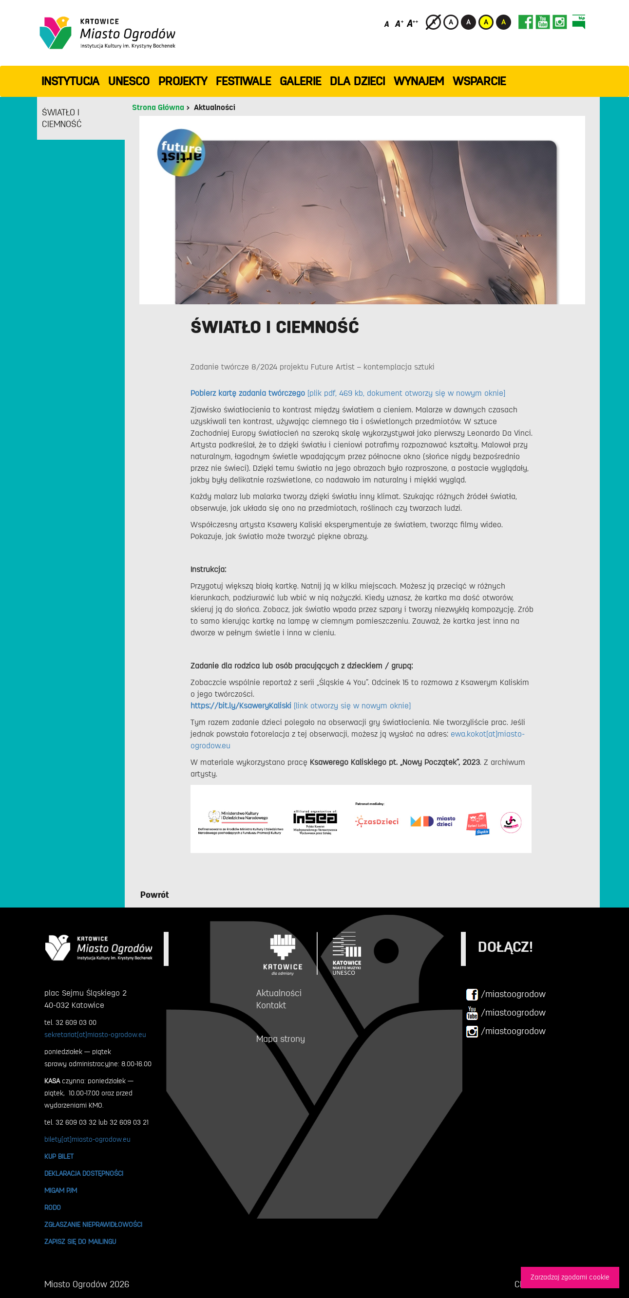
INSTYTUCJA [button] (70, 81)
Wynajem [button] (419, 81)
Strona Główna (158, 107)
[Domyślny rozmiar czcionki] (387, 23)
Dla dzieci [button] (357, 81)
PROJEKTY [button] (182, 81)
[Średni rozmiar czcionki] (399, 23)
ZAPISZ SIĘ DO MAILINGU (80, 1241)
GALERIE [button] (300, 81)
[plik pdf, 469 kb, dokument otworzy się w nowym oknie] (348, 393)
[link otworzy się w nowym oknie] (301, 706)
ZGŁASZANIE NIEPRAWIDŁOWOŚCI (93, 1224)
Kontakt (271, 1005)
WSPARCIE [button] (479, 81)
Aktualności (214, 107)
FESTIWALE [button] (243, 81)
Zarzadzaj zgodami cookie (570, 1277)
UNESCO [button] (129, 81)
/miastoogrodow (506, 994)
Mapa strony (280, 1039)
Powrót (154, 894)
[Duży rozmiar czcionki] (413, 23)
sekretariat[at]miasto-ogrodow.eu (95, 1034)
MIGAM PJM (60, 1190)
